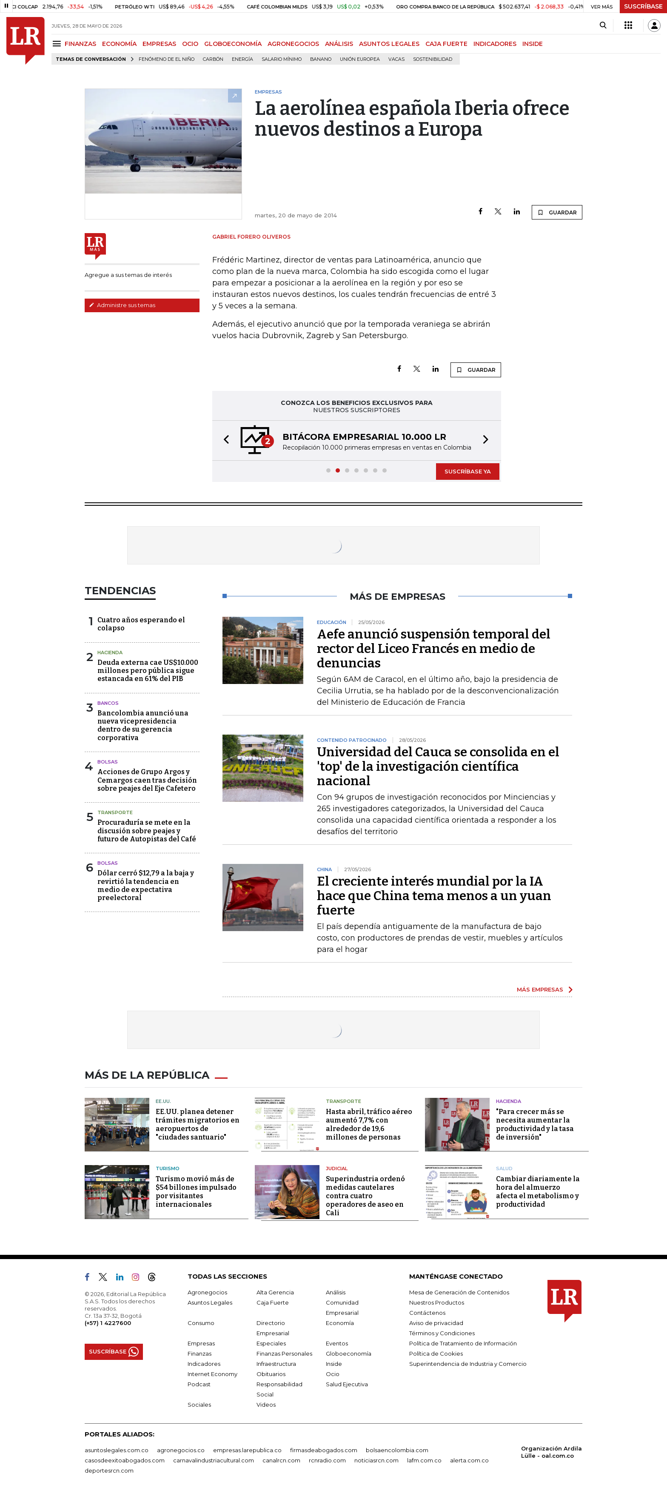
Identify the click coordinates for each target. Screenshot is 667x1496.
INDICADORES (494, 44)
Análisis (335, 1292)
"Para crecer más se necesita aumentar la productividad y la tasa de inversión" (535, 1124)
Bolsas (107, 762)
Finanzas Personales (284, 1353)
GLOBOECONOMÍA (233, 44)
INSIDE (532, 44)
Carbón (213, 59)
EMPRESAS (159, 44)
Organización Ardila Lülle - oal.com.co (551, 1452)
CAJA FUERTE (446, 44)
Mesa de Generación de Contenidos (459, 1292)
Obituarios (271, 1374)
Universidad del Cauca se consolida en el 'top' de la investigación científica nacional (438, 766)
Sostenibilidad (432, 59)
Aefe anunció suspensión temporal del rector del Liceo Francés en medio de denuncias (433, 649)
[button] (223, 440)
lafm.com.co (424, 1460)
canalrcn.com (281, 1460)
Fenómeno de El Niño (166, 59)
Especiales (271, 1343)
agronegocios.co (181, 1450)
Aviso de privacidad (436, 1322)
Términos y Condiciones (442, 1333)
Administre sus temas (122, 305)
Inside (334, 1363)
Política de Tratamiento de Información (463, 1343)
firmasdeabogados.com (323, 1450)
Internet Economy (212, 1374)
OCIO (190, 44)
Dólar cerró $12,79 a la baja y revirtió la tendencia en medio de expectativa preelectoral (145, 885)
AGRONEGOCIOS (293, 44)
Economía (340, 1322)
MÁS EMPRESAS (540, 989)
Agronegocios (207, 1292)
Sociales (199, 1404)
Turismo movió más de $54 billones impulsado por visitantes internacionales (196, 1191)
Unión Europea (360, 59)
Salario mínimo (282, 59)
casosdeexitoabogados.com (125, 1460)
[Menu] (58, 43)
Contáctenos (427, 1312)
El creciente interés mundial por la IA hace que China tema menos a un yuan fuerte (434, 896)
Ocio (332, 1374)
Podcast (199, 1384)
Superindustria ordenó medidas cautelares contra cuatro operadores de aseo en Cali (365, 1196)
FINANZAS (80, 44)
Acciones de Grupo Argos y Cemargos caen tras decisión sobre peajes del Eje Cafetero (147, 780)
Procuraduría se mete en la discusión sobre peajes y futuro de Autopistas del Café (146, 830)
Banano (320, 59)
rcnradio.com (327, 1460)
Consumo (201, 1322)
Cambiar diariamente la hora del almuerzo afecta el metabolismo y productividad (538, 1191)
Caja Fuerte (273, 1302)
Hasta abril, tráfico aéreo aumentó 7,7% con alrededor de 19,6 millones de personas (369, 1124)
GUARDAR (557, 212)
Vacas (396, 59)
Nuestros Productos (436, 1302)
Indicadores (204, 1363)
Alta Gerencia (275, 1292)
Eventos (337, 1343)
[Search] (603, 25)
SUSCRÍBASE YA (468, 471)
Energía (242, 59)
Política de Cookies (436, 1353)
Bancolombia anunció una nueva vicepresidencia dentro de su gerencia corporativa (142, 725)
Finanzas (199, 1353)
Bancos (108, 703)
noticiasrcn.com (376, 1460)
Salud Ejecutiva (347, 1384)
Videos (266, 1404)
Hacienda (110, 652)
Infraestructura (276, 1363)
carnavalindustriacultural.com (213, 1460)
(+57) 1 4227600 (108, 1322)
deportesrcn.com (109, 1470)
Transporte (115, 812)
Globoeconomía (348, 1353)
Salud (504, 1168)
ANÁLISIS (339, 44)
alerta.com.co (469, 1460)
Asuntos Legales (210, 1302)
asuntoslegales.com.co (116, 1450)
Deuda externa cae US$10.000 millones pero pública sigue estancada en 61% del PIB (147, 670)
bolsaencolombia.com (397, 1450)
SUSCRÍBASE (643, 6)
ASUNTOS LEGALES (389, 44)
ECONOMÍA (119, 44)
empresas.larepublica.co (247, 1450)
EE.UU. (163, 1101)
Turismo (168, 1168)
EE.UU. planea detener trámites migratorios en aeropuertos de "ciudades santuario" (197, 1124)
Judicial (337, 1168)
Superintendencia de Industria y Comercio (468, 1363)
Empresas (201, 1343)
